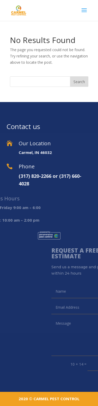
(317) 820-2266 (22, 176)
